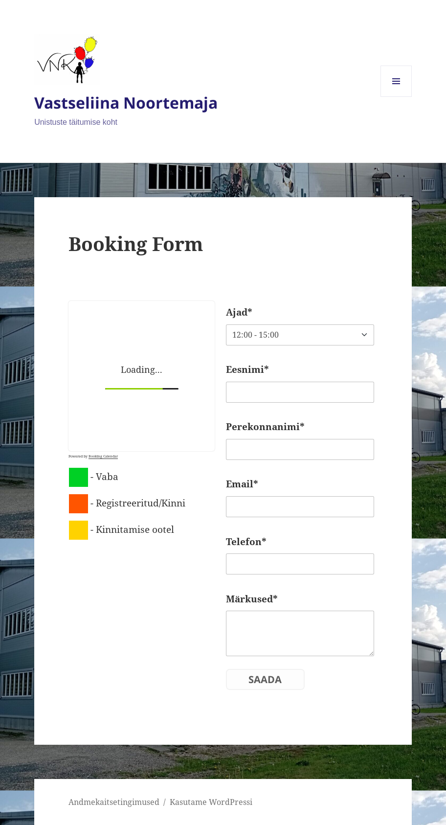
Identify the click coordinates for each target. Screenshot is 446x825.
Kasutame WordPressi (211, 802)
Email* (242, 484)
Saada (265, 679)
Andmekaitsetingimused (113, 802)
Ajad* (239, 312)
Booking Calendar (103, 456)
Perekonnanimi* (265, 426)
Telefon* (246, 541)
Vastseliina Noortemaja (126, 102)
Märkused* (252, 599)
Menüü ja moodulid (396, 96)
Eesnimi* (247, 369)
